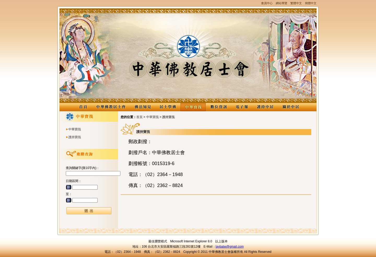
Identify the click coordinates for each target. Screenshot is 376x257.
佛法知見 (142, 107)
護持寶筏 (74, 137)
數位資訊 (218, 107)
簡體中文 (310, 3)
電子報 (241, 107)
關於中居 (290, 107)
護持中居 (265, 107)
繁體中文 (296, 3)
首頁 (139, 117)
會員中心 (267, 3)
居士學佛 (167, 107)
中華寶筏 (193, 107)
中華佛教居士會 (111, 107)
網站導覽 (281, 3)
